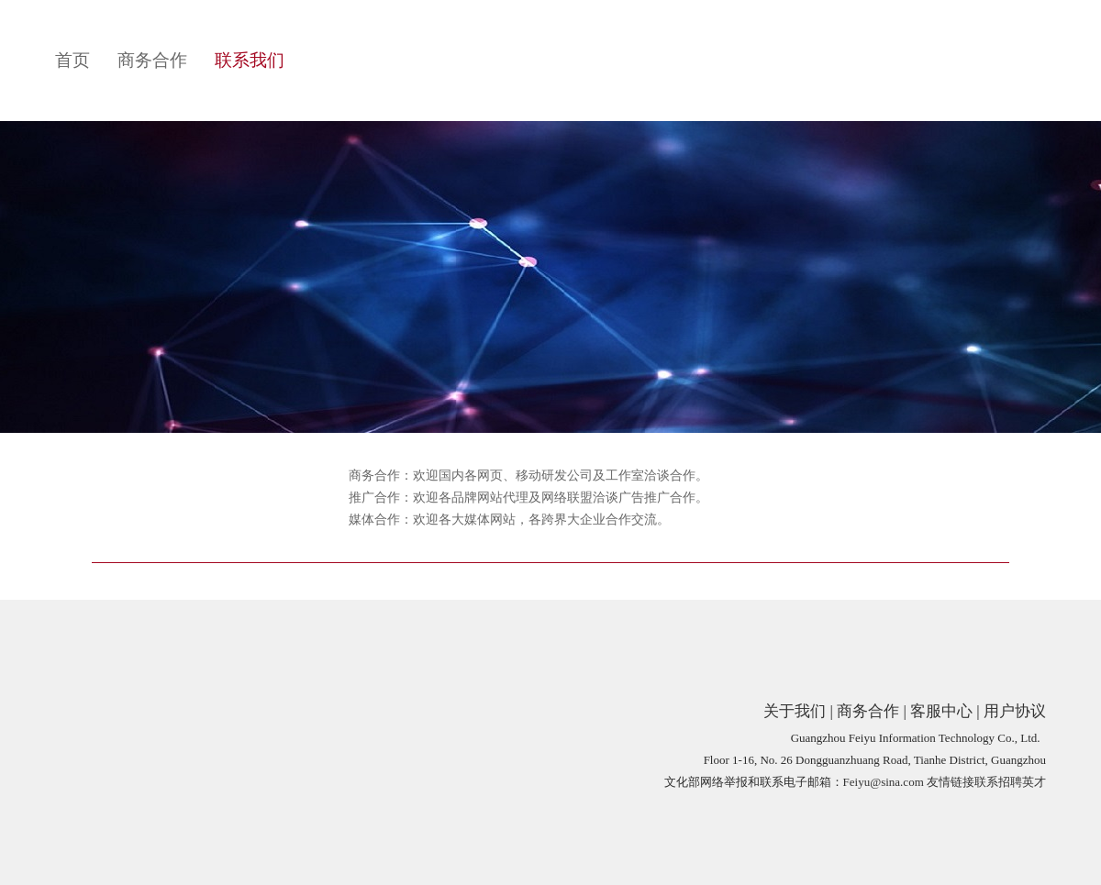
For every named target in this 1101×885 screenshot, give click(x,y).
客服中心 (941, 711)
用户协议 (1015, 711)
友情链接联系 (962, 782)
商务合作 (152, 60)
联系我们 (249, 60)
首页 (72, 60)
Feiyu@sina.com (883, 782)
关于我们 (794, 711)
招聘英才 (1022, 782)
